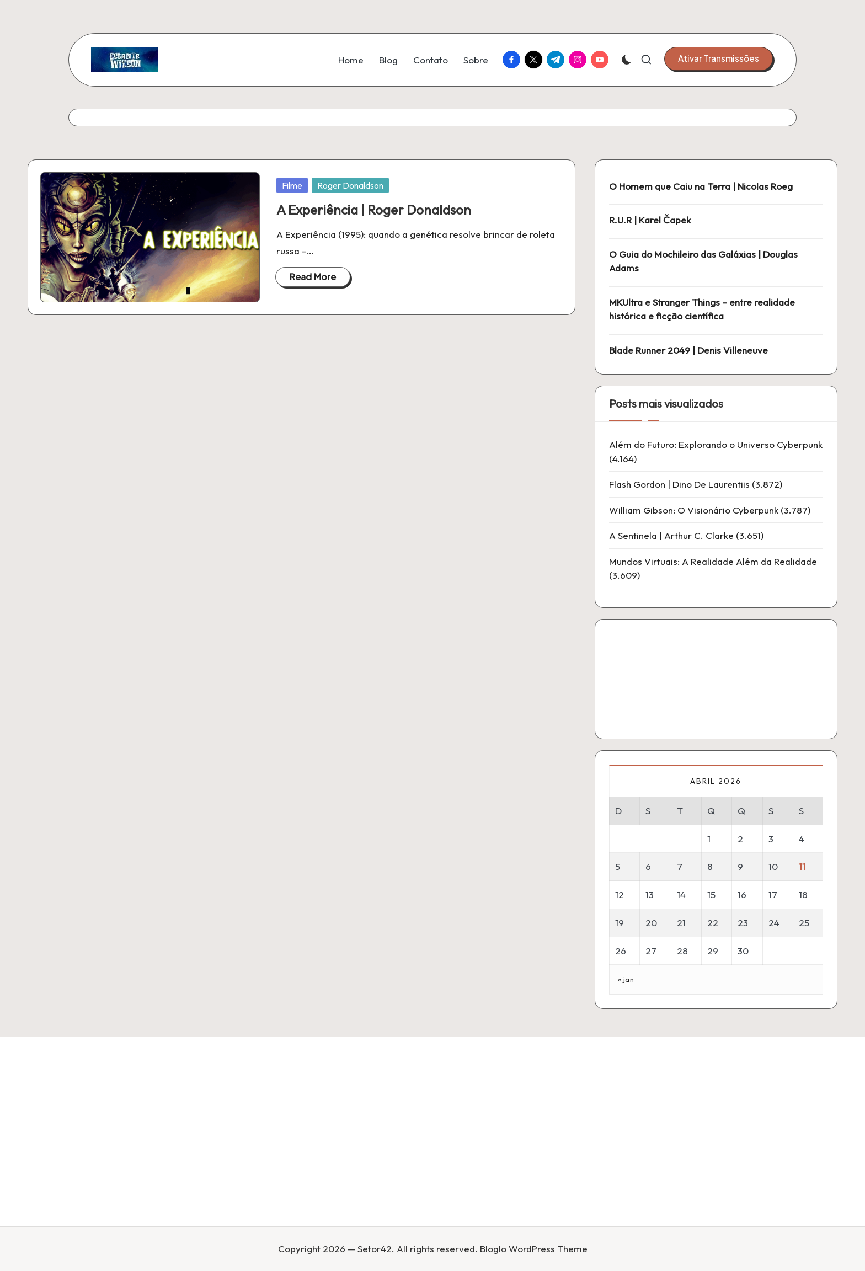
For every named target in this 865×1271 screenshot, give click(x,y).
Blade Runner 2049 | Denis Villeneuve (688, 350)
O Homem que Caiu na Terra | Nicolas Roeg (701, 186)
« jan (626, 979)
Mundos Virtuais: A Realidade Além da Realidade (713, 561)
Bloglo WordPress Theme (534, 1248)
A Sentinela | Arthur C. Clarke (671, 535)
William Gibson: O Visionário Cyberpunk (693, 510)
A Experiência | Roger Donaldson (373, 209)
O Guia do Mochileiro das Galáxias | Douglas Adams (703, 261)
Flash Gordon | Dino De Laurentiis (679, 484)
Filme (292, 185)
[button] (718, 58)
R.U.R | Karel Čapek (650, 220)
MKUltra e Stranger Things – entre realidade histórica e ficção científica (702, 309)
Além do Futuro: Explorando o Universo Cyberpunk (716, 444)
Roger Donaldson (350, 185)
